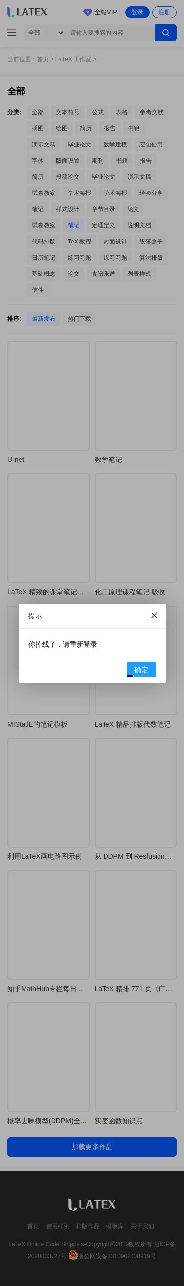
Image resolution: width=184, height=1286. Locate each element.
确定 (137, 671)
